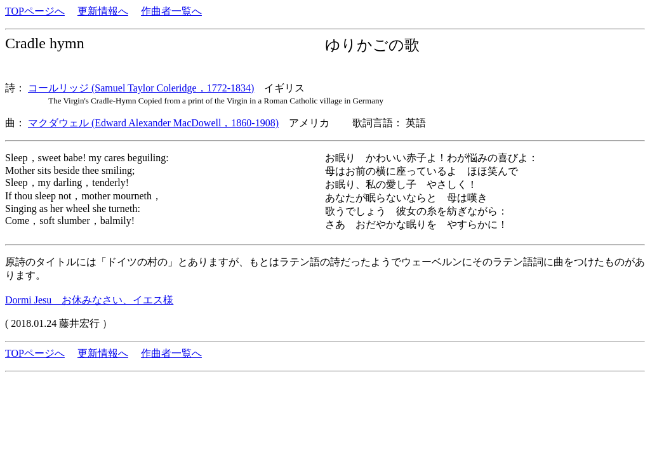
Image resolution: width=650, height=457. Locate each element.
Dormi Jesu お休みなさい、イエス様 (89, 300)
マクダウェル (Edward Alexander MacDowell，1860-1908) (153, 122)
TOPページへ (35, 11)
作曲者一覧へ (171, 11)
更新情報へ (102, 11)
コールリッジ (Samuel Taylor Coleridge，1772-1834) (141, 88)
